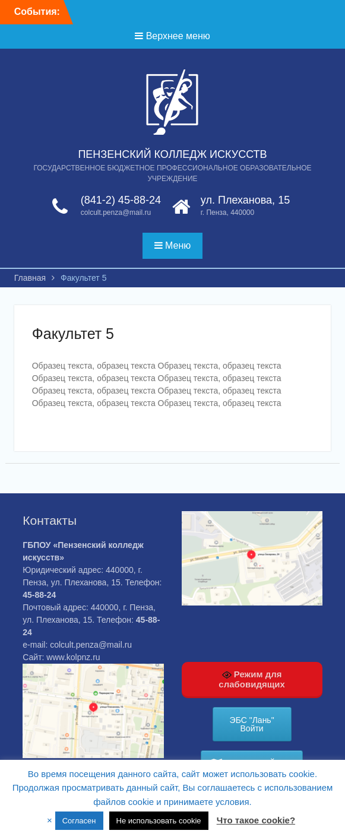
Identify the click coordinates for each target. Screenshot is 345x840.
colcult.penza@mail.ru (116, 212)
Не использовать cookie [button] (158, 820)
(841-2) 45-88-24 (121, 200)
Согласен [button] (79, 820)
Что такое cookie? (256, 820)
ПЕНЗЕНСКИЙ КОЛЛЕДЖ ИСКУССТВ (172, 154)
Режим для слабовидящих (252, 679)
